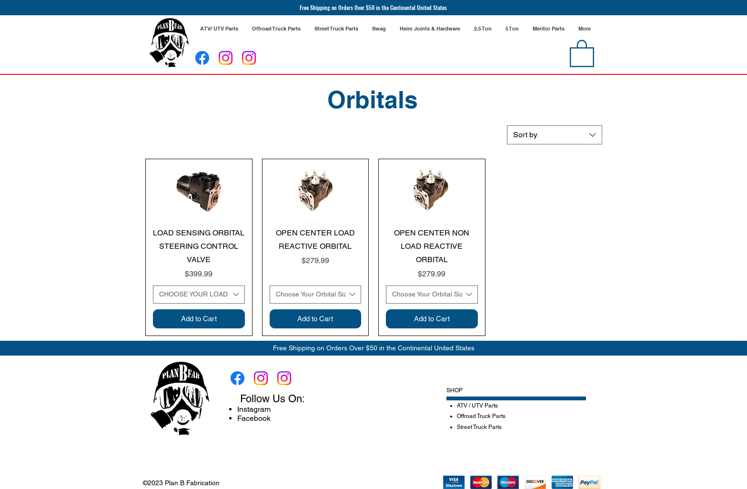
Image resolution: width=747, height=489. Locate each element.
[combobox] (554, 134)
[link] (582, 52)
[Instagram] (225, 58)
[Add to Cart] (199, 319)
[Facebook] (202, 58)
